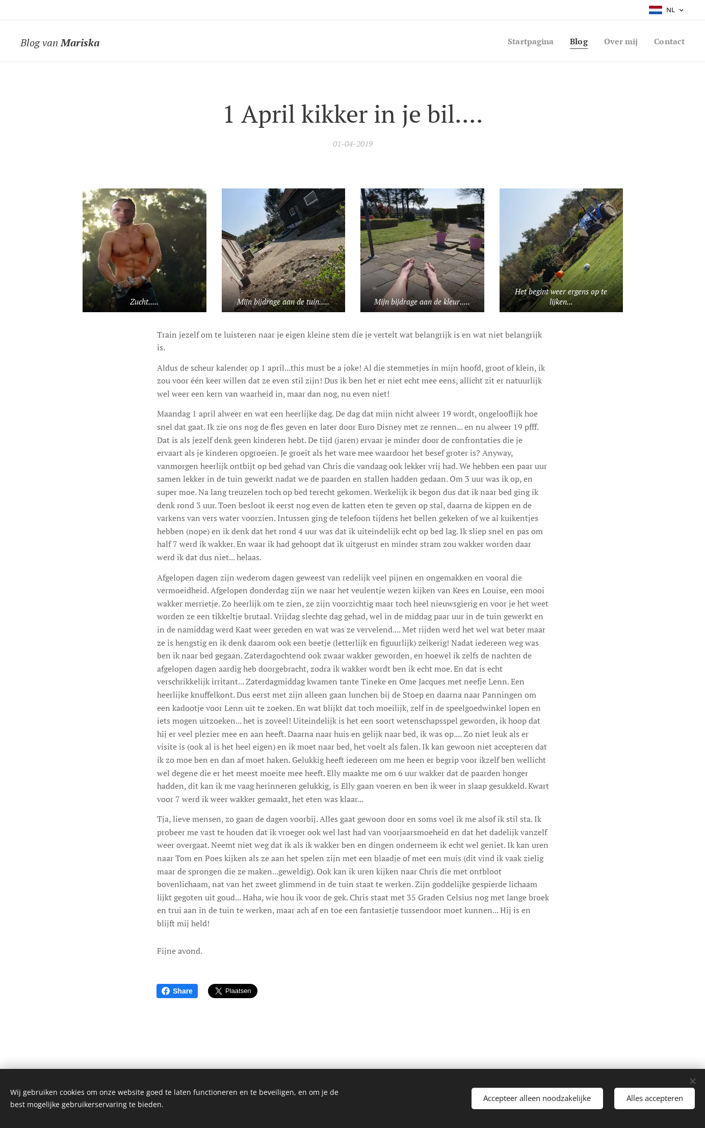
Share (177, 991)
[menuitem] (524, 41)
